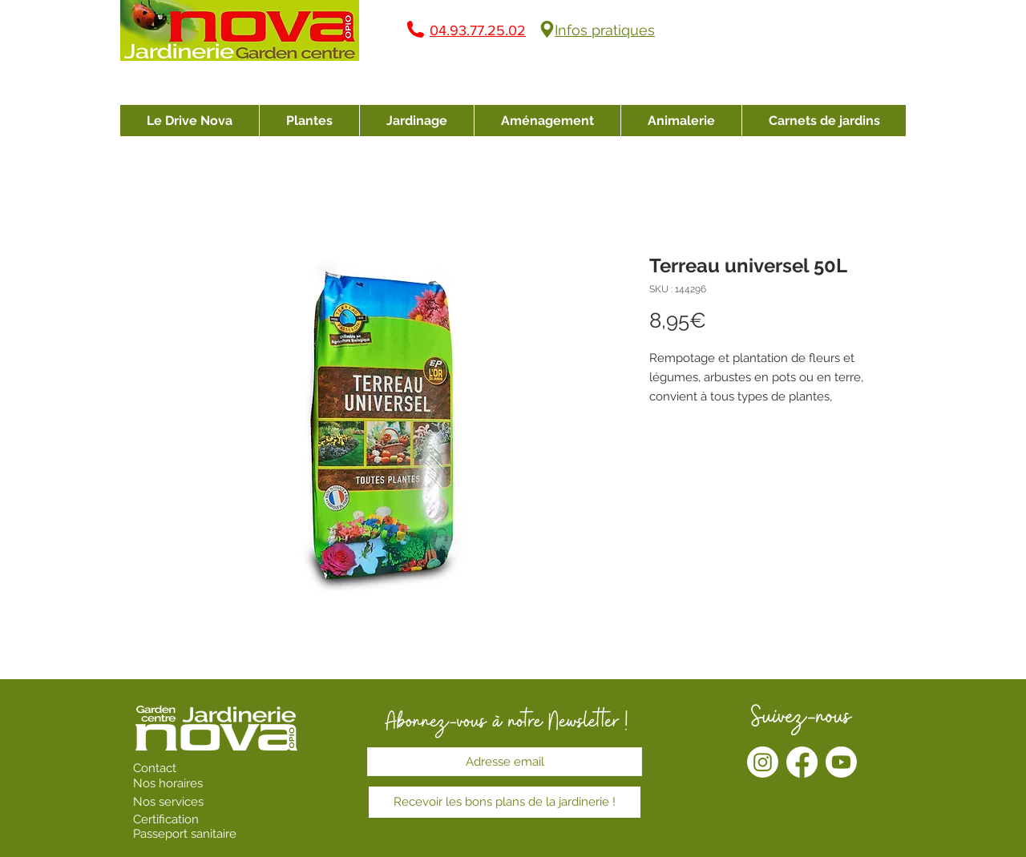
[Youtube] (841, 762)
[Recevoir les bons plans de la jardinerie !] (504, 802)
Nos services (170, 802)
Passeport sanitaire (184, 834)
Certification (166, 819)
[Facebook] (802, 762)
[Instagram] (762, 762)
